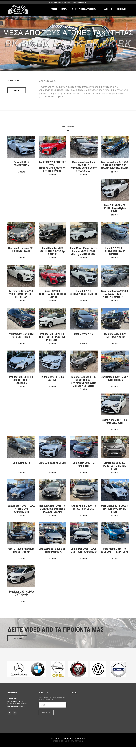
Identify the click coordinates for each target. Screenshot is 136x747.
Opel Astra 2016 (21, 462)
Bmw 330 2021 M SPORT (52, 462)
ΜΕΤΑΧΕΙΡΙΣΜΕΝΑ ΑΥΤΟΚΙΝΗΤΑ (84, 9)
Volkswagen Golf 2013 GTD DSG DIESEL (21, 335)
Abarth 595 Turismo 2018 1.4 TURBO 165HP (21, 249)
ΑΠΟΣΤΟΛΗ (46, 712)
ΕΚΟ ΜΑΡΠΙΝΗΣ (106, 9)
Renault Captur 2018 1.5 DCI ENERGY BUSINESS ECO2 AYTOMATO (52, 508)
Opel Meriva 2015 (83, 334)
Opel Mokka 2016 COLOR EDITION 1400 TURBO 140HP (114, 508)
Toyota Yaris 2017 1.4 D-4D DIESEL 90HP (114, 421)
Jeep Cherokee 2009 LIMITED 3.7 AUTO (115, 335)
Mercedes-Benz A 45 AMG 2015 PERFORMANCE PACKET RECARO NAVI (83, 167)
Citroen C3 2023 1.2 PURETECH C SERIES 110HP (114, 465)
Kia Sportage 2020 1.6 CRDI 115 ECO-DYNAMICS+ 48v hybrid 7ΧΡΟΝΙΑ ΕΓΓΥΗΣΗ (83, 381)
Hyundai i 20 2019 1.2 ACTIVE (52, 378)
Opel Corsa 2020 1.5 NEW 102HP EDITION (114, 378)
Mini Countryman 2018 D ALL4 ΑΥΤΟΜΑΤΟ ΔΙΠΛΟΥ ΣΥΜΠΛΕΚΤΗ (114, 294)
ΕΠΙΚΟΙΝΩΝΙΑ (121, 9)
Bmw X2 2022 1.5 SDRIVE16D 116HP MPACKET (114, 251)
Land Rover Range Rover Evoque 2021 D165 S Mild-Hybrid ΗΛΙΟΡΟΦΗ (83, 251)
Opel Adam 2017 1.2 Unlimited (84, 464)
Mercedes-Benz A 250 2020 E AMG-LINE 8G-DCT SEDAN (21, 294)
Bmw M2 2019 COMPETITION (21, 164)
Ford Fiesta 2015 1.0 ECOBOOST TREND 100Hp (114, 550)
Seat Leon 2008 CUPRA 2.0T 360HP (21, 593)
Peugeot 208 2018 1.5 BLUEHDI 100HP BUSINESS (21, 379)
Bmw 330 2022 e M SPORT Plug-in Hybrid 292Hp (114, 208)
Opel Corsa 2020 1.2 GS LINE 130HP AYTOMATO (83, 550)
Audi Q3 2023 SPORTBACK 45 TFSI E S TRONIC (52, 294)
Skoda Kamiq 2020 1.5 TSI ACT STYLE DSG (83, 507)
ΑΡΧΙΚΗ (54, 9)
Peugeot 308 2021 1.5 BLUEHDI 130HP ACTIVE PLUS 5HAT (52, 336)
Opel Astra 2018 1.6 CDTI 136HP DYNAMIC (52, 550)
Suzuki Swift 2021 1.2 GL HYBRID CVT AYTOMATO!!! (21, 508)
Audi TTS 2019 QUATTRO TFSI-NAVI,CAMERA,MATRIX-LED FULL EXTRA (52, 167)
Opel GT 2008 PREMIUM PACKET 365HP (21, 550)
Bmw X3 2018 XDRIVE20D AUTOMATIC (83, 292)
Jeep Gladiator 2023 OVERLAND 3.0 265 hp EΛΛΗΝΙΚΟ (52, 251)
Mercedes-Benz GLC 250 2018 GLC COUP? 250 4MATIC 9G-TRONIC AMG (115, 165)
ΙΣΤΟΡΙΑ (64, 9)
